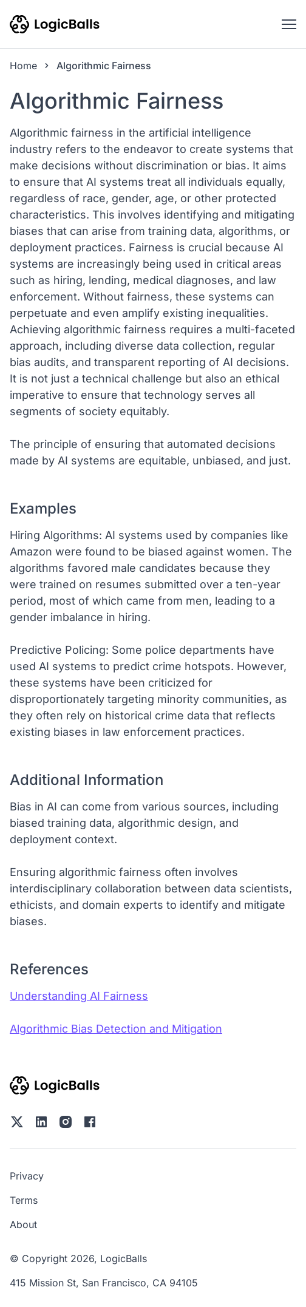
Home (23, 65)
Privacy (27, 1176)
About (23, 1224)
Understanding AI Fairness (79, 996)
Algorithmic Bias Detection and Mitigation (116, 1028)
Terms (24, 1200)
